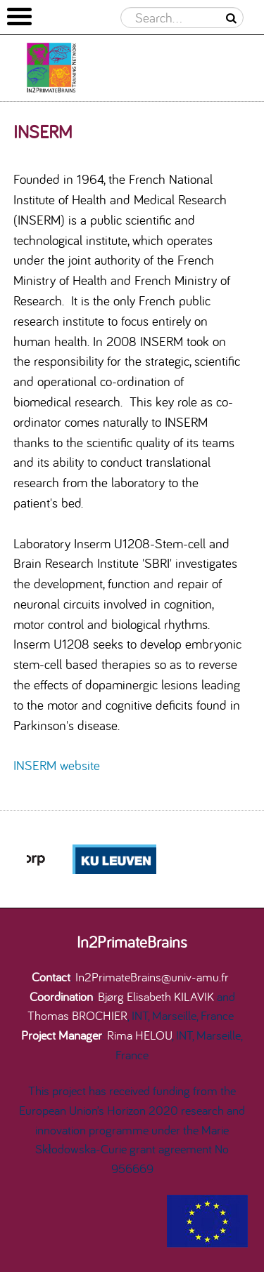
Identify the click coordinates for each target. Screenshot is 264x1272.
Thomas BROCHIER (77, 1015)
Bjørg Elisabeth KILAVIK (156, 996)
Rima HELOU (139, 1034)
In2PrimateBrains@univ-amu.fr (152, 976)
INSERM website (56, 765)
